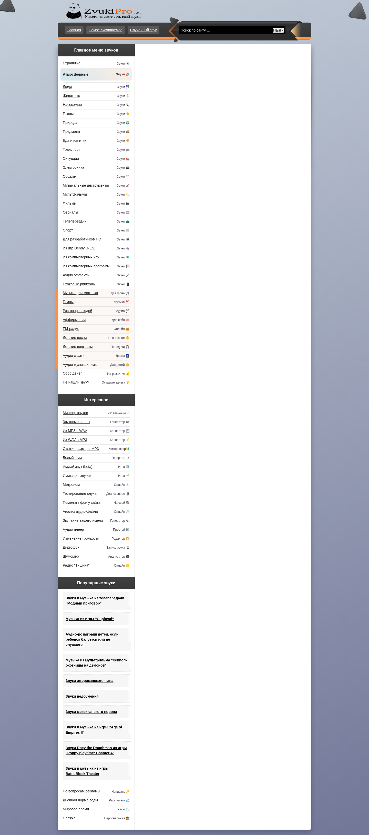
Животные (96, 96)
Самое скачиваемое (105, 30)
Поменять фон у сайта (96, 503)
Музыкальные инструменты (96, 186)
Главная (74, 30)
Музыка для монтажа (96, 293)
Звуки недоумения (82, 696)
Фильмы (96, 203)
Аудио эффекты (96, 275)
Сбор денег (96, 374)
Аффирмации (96, 320)
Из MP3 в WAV (96, 431)
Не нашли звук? (96, 382)
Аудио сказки (96, 356)
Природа (96, 123)
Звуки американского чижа (90, 681)
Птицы (96, 114)
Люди (96, 87)
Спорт (96, 230)
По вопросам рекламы (96, 792)
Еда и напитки (96, 141)
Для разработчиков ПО (96, 239)
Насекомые (96, 105)
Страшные (96, 63)
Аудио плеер (96, 530)
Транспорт (96, 150)
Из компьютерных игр (96, 257)
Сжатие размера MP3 (96, 449)
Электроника (96, 168)
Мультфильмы (96, 194)
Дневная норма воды (96, 800)
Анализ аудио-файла (96, 512)
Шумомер (96, 556)
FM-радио (96, 329)
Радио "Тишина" (96, 565)
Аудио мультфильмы (96, 365)
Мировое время (96, 809)
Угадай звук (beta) (96, 467)
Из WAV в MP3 (96, 440)
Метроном (96, 485)
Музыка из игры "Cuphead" (90, 619)
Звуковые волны (96, 422)
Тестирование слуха (96, 494)
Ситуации (96, 159)
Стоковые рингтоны (96, 284)
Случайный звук (143, 30)
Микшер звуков (96, 413)
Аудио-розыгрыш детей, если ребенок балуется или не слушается (92, 639)
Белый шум (96, 458)
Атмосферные (96, 74)
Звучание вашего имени (96, 521)
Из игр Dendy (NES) (96, 248)
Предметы (96, 132)
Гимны (96, 302)
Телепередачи (96, 221)
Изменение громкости (96, 539)
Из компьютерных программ (96, 266)
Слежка (96, 818)
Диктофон (96, 548)
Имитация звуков (96, 476)
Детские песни (96, 338)
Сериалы (96, 212)
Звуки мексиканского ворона (91, 712)
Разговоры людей (96, 311)
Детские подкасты (96, 347)
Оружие (96, 177)
